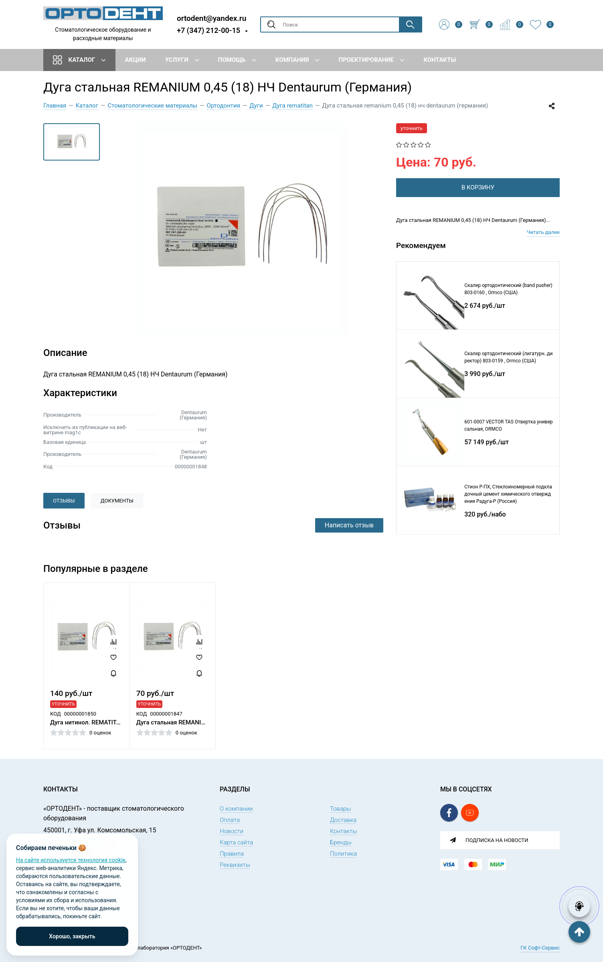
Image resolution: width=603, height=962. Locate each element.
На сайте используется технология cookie (70, 860)
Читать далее (543, 232)
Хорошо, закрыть (72, 936)
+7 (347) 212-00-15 (208, 30)
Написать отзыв (349, 525)
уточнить (412, 128)
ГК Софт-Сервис (540, 948)
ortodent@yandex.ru (211, 18)
